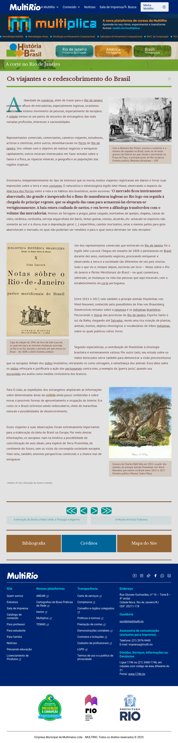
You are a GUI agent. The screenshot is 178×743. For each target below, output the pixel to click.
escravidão (13, 374)
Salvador (117, 320)
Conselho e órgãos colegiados (95, 610)
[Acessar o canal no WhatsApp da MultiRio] (162, 575)
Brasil (167, 251)
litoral (98, 315)
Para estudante (16, 630)
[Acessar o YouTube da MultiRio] (135, 575)
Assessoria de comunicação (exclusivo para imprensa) (139, 632)
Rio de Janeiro (93, 100)
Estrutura (12, 602)
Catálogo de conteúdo (14, 616)
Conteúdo (71, 7)
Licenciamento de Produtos (18, 657)
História (10, 483)
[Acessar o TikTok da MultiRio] (148, 575)
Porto (82, 143)
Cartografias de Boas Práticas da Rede (54, 603)
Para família (14, 636)
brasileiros (153, 310)
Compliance (86, 602)
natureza (120, 310)
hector (41, 612)
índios (49, 363)
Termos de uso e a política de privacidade (95, 657)
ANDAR (42, 596)
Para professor (16, 624)
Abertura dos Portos (20, 191)
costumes (55, 186)
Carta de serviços (89, 596)
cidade (13, 116)
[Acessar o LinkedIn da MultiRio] (169, 575)
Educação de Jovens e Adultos (38, 483)
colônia (50, 395)
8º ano (19, 483)
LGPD (82, 649)
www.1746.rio (136, 674)
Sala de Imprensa (112, 7)
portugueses (73, 368)
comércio (47, 100)
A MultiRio (50, 7)
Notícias (89, 7)
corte (104, 283)
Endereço (126, 588)
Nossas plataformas (50, 588)
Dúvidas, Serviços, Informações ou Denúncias (144, 654)
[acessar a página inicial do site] (25, 6)
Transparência (87, 588)
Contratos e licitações (92, 637)
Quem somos (15, 596)
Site (9, 588)
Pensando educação (19, 649)
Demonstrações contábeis (95, 630)
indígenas (139, 310)
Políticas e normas (90, 618)
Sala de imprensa (17, 608)
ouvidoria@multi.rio (132, 621)
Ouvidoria (126, 614)
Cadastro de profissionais (94, 643)
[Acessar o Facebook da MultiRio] (155, 575)
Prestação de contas (91, 624)
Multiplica (44, 618)
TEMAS (42, 624)
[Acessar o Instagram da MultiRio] (141, 575)
